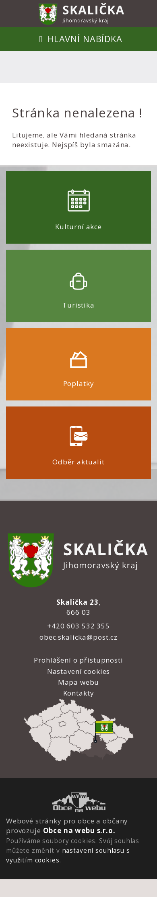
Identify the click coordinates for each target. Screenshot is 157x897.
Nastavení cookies (78, 671)
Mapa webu (78, 682)
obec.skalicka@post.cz (78, 637)
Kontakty (78, 693)
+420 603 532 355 (78, 625)
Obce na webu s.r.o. (79, 830)
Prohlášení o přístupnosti (78, 660)
